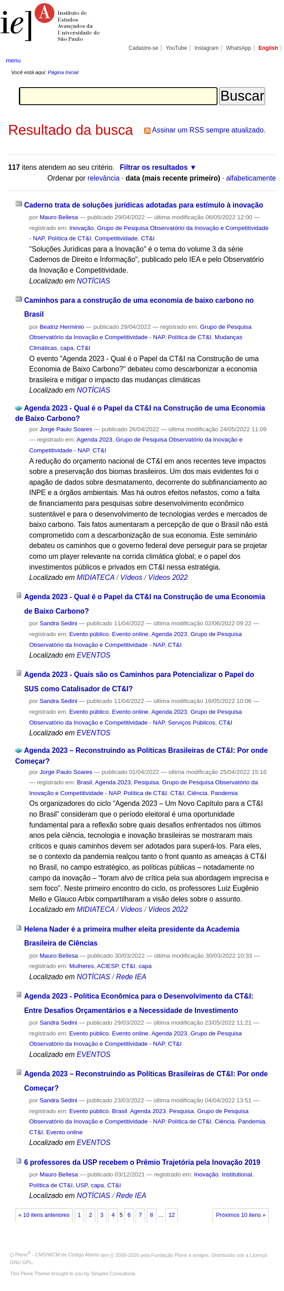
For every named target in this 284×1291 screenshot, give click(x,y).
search (264, 60)
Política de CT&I (69, 238)
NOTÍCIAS (93, 281)
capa (66, 348)
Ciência (197, 793)
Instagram (207, 48)
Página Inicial (63, 72)
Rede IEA (131, 977)
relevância (104, 178)
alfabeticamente (251, 178)
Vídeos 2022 (168, 577)
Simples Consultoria (113, 1273)
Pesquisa (146, 782)
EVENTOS (94, 655)
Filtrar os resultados (154, 167)
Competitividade (116, 238)
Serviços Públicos (191, 722)
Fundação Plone (169, 1254)
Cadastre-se (143, 48)
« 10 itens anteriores (44, 1215)
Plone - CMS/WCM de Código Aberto (57, 1254)
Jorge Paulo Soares (66, 429)
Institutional (237, 1174)
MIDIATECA (96, 577)
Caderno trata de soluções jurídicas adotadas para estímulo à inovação (143, 205)
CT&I (148, 238)
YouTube (176, 48)
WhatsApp (238, 48)
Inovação (81, 228)
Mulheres (81, 966)
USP (82, 1185)
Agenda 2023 (95, 439)
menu (13, 60)
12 (172, 1215)
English (268, 48)
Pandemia (224, 793)
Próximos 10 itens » (241, 1215)
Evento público (89, 634)
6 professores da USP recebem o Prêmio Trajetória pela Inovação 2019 (142, 1162)
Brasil (84, 782)
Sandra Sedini (58, 623)
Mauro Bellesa (59, 217)
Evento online (130, 634)
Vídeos (131, 577)
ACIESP (107, 966)
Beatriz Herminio (62, 326)
